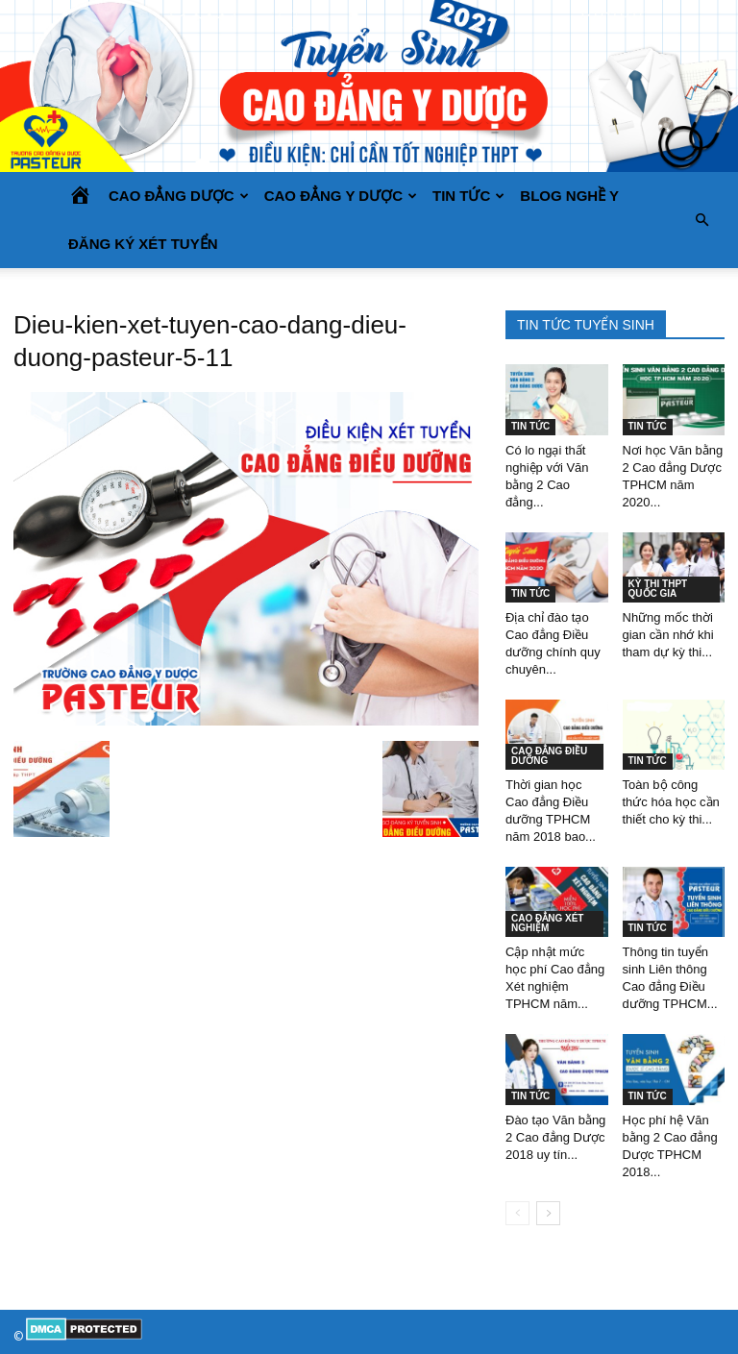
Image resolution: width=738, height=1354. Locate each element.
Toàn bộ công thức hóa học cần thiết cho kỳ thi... (671, 801)
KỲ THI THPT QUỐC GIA (658, 589)
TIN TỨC (468, 195)
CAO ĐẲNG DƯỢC (179, 195)
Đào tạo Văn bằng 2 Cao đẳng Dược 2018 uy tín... (555, 1137)
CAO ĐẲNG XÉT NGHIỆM (547, 923)
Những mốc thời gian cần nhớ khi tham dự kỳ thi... (668, 634)
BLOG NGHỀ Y (569, 195)
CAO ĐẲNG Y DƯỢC (340, 195)
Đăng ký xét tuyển (143, 243)
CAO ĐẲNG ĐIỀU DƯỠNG (549, 756)
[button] (701, 220)
